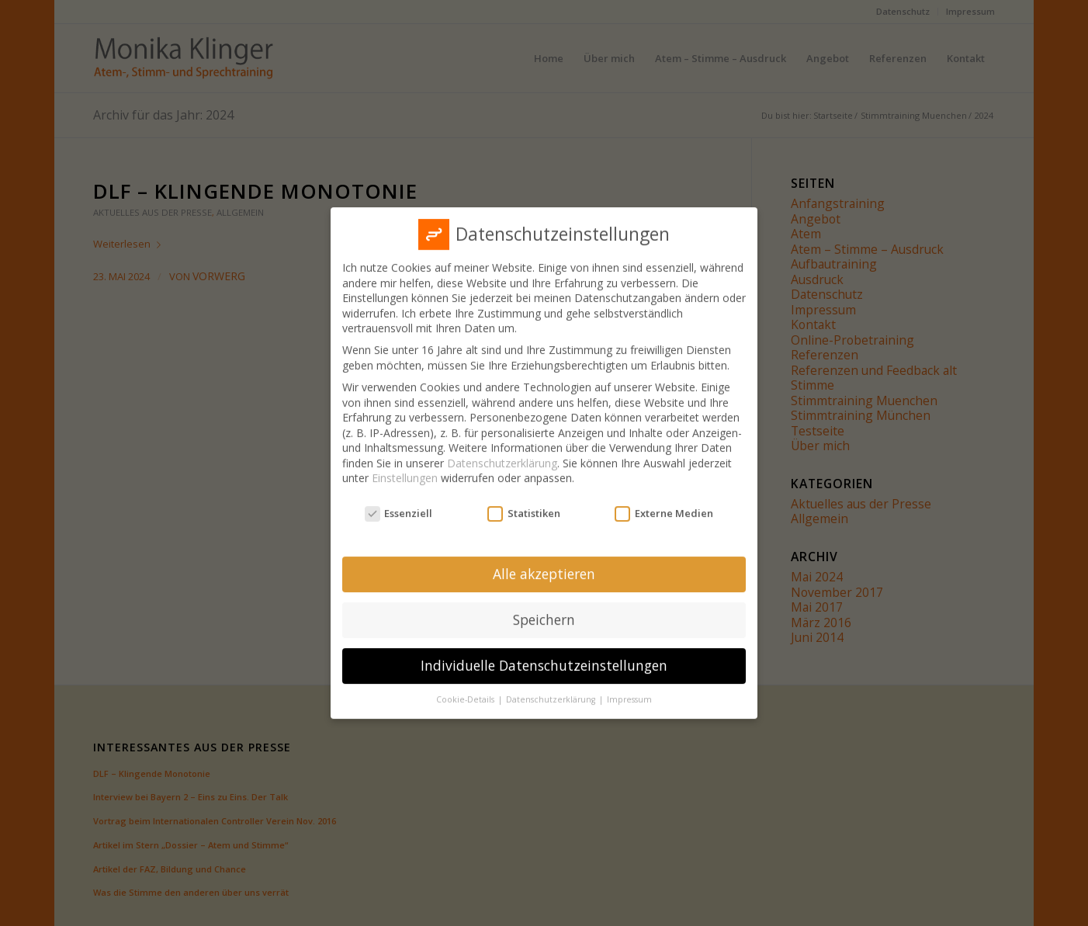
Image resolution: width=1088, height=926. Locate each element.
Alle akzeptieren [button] (544, 563)
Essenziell (399, 503)
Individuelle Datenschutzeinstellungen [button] (544, 655)
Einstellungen (405, 467)
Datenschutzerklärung (502, 453)
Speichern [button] (544, 609)
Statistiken (523, 503)
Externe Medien (664, 503)
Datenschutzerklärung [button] (552, 689)
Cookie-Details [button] (466, 689)
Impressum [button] (629, 689)
